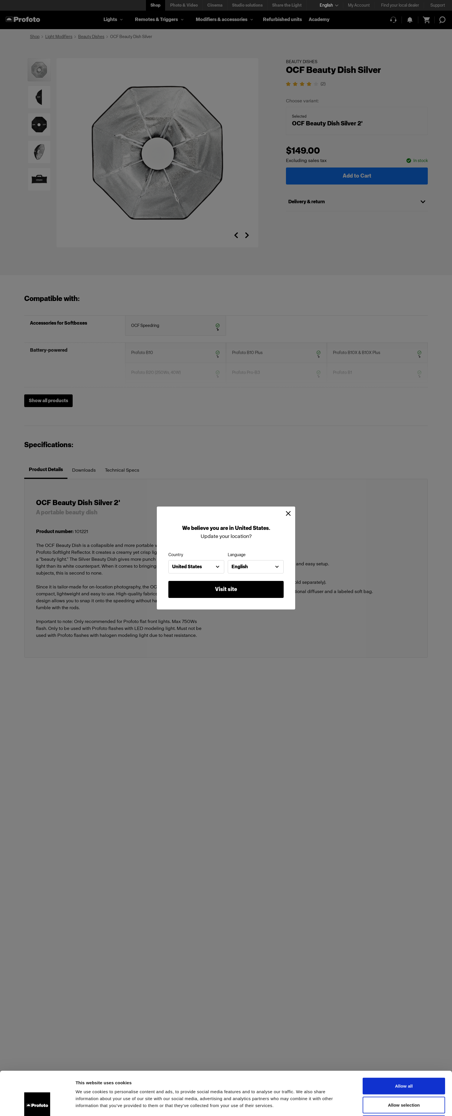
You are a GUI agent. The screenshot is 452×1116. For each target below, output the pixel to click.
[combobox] (196, 566)
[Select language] (329, 5)
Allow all (404, 1044)
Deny (403, 1082)
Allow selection (404, 1064)
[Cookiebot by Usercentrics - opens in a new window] (37, 1104)
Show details (302, 1104)
